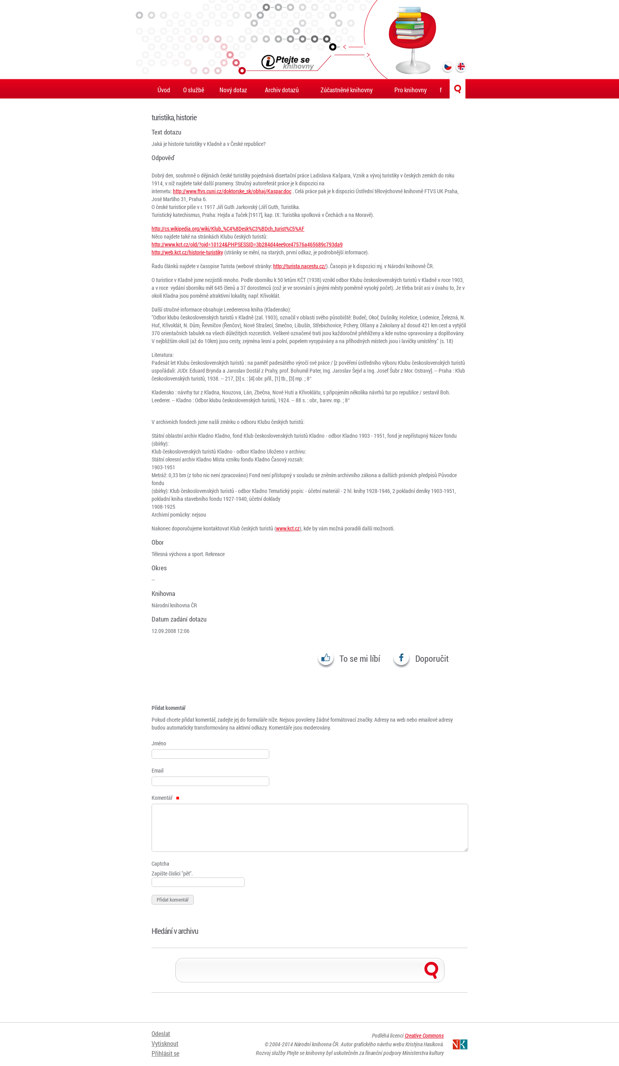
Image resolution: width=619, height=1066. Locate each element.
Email (157, 770)
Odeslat (161, 1033)
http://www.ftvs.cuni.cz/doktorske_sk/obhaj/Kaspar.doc (232, 191)
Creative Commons (424, 1035)
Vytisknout (165, 1043)
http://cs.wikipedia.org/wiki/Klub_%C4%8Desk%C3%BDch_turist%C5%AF (228, 228)
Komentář (165, 797)
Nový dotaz (233, 90)
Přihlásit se (165, 1053)
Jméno (159, 743)
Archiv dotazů (282, 90)
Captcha (160, 863)
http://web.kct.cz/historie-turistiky (187, 252)
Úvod (164, 90)
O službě (193, 90)
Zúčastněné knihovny (347, 90)
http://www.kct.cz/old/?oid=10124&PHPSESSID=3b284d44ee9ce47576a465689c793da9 (247, 244)
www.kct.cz (288, 528)
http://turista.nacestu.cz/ (299, 266)
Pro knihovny (410, 90)
